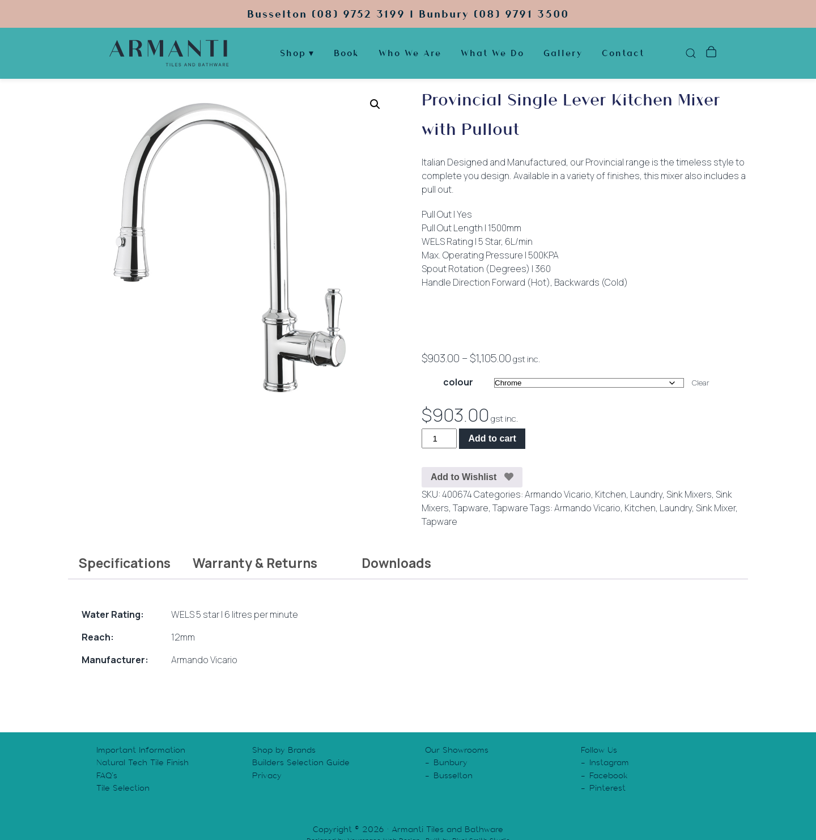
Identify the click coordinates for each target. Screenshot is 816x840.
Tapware (470, 508)
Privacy (267, 775)
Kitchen (610, 494)
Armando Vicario (558, 494)
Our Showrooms (456, 750)
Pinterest (607, 788)
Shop (293, 54)
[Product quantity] (439, 438)
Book (346, 54)
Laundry (646, 494)
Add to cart (492, 438)
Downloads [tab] (396, 563)
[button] (375, 104)
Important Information (140, 750)
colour (458, 382)
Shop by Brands (284, 750)
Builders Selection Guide (301, 762)
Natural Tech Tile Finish (142, 762)
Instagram (609, 762)
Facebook (608, 775)
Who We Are (410, 54)
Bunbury (451, 762)
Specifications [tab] (124, 563)
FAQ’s (106, 775)
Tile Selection (123, 788)
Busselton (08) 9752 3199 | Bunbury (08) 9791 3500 (408, 14)
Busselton (453, 775)
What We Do (492, 54)
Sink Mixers (689, 494)
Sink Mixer (716, 508)
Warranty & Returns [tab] (255, 563)
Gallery (563, 54)
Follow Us (599, 750)
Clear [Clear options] (700, 382)
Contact (623, 54)
